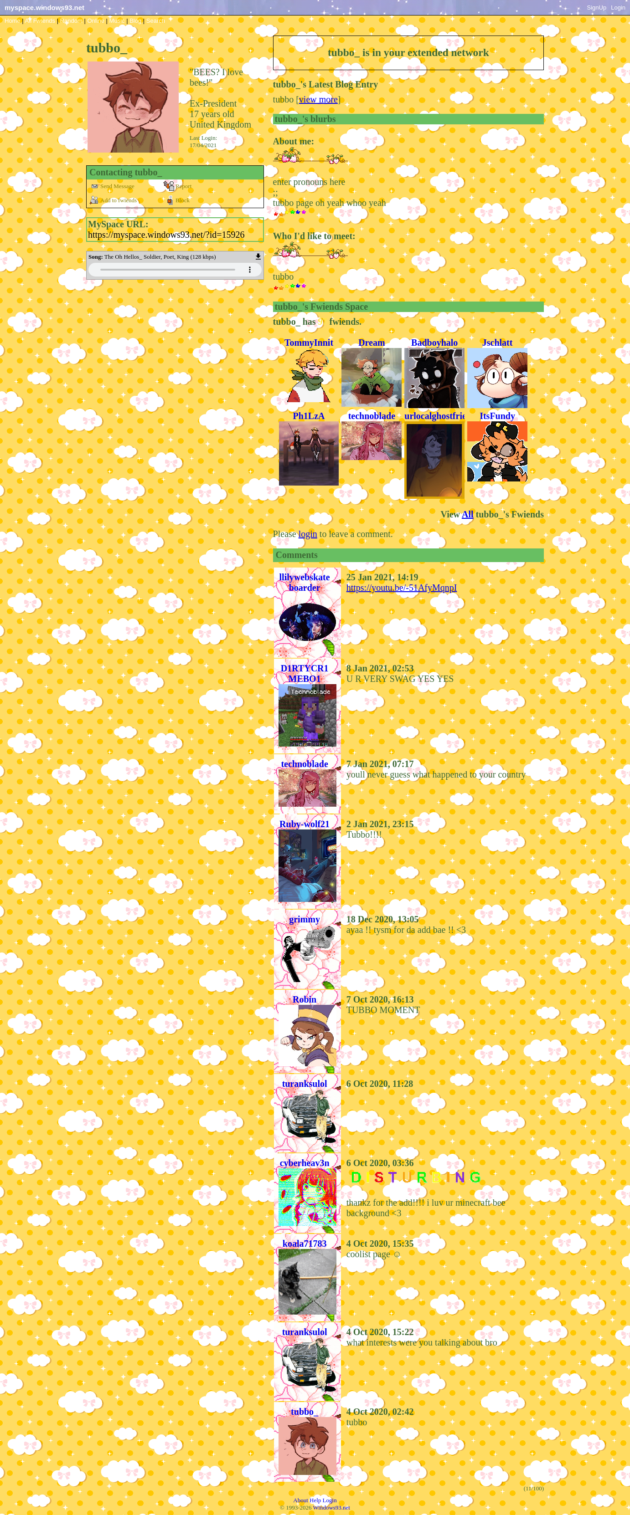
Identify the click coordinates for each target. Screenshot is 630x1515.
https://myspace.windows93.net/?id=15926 (166, 235)
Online (95, 20)
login (308, 534)
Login (618, 7)
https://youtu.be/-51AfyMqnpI (401, 588)
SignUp (597, 7)
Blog (135, 20)
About (300, 1500)
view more (318, 99)
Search (155, 20)
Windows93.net (331, 1507)
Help (315, 1500)
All (40, 20)
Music (117, 20)
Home (13, 20)
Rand (71, 20)
